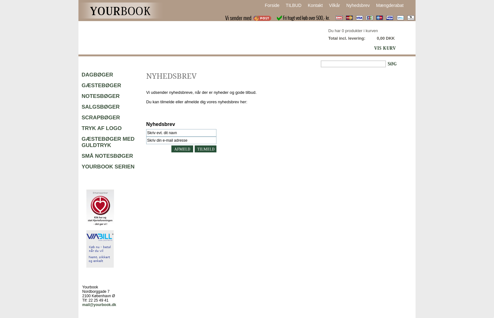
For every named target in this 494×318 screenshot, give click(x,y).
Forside (272, 5)
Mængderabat (390, 5)
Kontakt (315, 5)
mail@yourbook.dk (99, 305)
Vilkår (334, 5)
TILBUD (294, 5)
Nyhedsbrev (358, 5)
